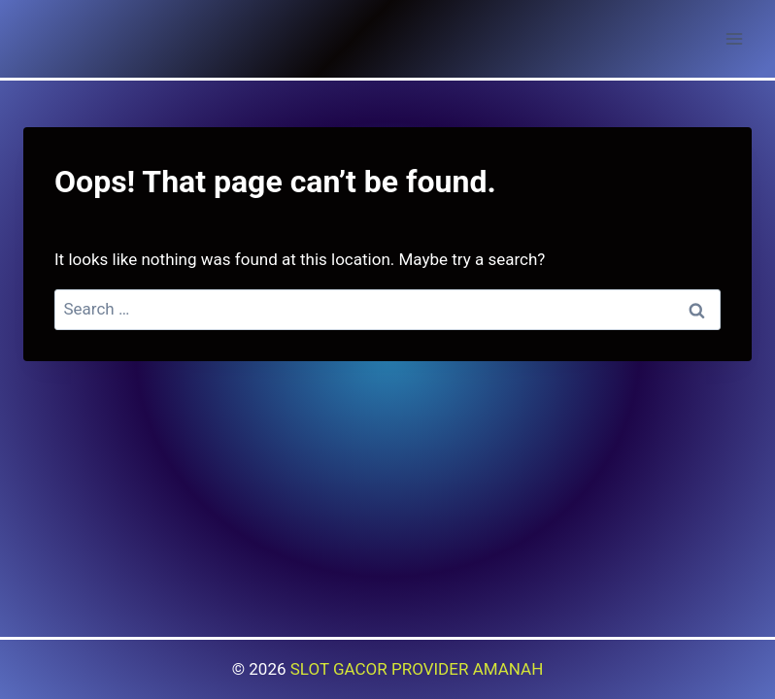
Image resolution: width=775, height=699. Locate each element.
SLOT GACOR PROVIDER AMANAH (417, 669)
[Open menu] (734, 38)
